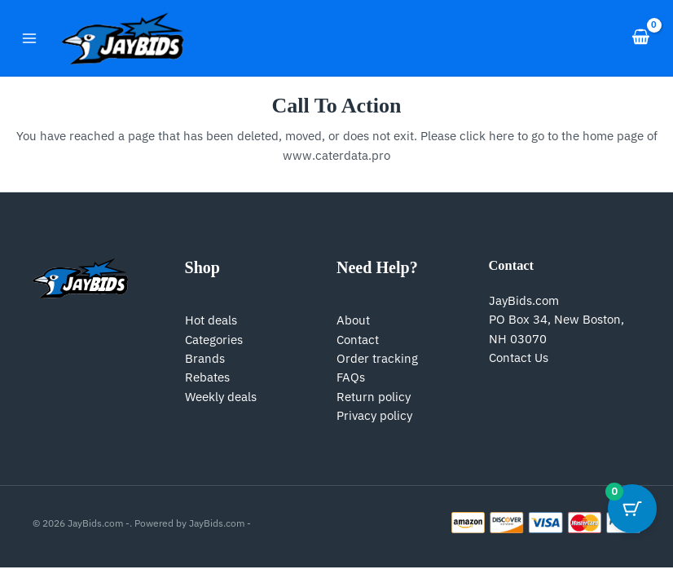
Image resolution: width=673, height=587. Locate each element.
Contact (357, 339)
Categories (214, 339)
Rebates (207, 377)
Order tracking (377, 358)
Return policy (373, 396)
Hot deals (211, 320)
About (353, 320)
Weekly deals (221, 396)
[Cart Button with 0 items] (632, 508)
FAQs (350, 377)
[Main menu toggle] (29, 37)
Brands (205, 358)
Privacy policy (374, 415)
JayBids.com (524, 300)
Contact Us (518, 357)
